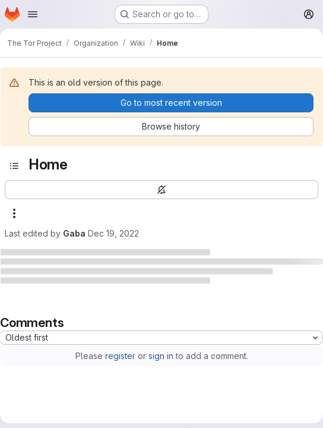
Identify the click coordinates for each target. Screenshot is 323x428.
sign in (160, 356)
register (120, 356)
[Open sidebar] (14, 165)
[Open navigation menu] (32, 14)
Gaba (74, 233)
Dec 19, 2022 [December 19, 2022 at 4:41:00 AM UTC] (113, 233)
